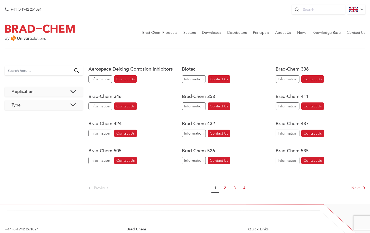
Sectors (189, 32)
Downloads (211, 32)
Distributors (237, 32)
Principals (261, 32)
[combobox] (318, 9)
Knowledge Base (326, 32)
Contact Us (356, 32)
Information (100, 78)
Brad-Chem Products (159, 32)
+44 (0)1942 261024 (25, 9)
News (301, 32)
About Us (283, 32)
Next (358, 187)
